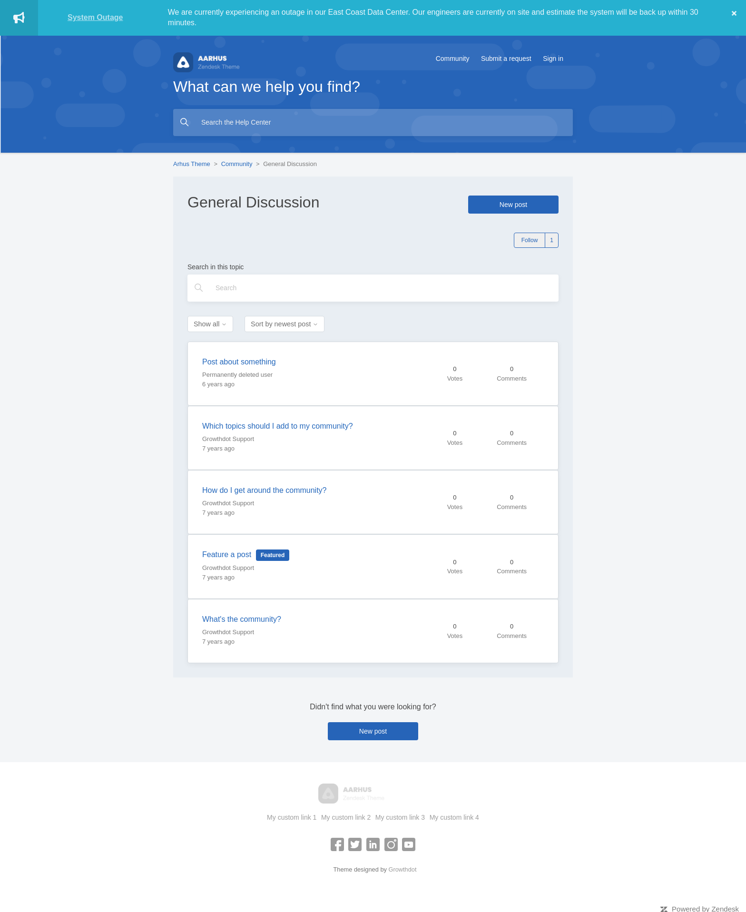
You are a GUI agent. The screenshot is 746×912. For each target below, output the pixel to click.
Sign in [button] (553, 58)
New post (513, 204)
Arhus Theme (191, 163)
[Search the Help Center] (373, 122)
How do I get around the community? (264, 490)
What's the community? (241, 619)
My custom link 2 (346, 817)
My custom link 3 (400, 817)
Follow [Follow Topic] (529, 240)
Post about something (239, 362)
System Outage (95, 17)
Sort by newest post (284, 324)
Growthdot (402, 869)
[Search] (373, 288)
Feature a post (226, 554)
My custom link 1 (291, 817)
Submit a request (506, 58)
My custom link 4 (454, 817)
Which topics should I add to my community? (277, 426)
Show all (210, 324)
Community (453, 58)
